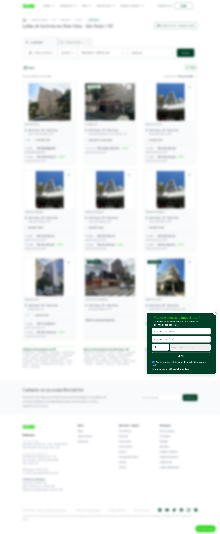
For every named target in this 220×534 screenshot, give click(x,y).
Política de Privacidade (178, 369)
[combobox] (190, 347)
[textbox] (190, 347)
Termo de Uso (159, 369)
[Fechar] (215, 312)
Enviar (181, 355)
